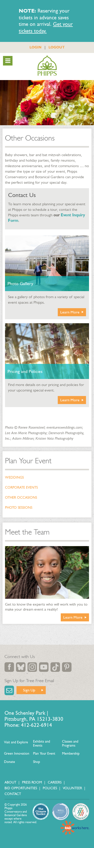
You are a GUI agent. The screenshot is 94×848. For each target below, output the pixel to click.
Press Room (32, 782)
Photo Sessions (18, 507)
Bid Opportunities (20, 788)
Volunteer (72, 788)
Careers (55, 782)
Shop (36, 762)
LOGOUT (56, 47)
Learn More (70, 312)
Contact (12, 794)
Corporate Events (21, 487)
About (10, 782)
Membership (71, 753)
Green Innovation (16, 753)
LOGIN (36, 47)
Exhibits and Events (41, 743)
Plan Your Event (28, 460)
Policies (50, 788)
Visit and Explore (16, 742)
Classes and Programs (70, 743)
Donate (9, 762)
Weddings (14, 477)
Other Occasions (21, 497)
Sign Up (29, 690)
